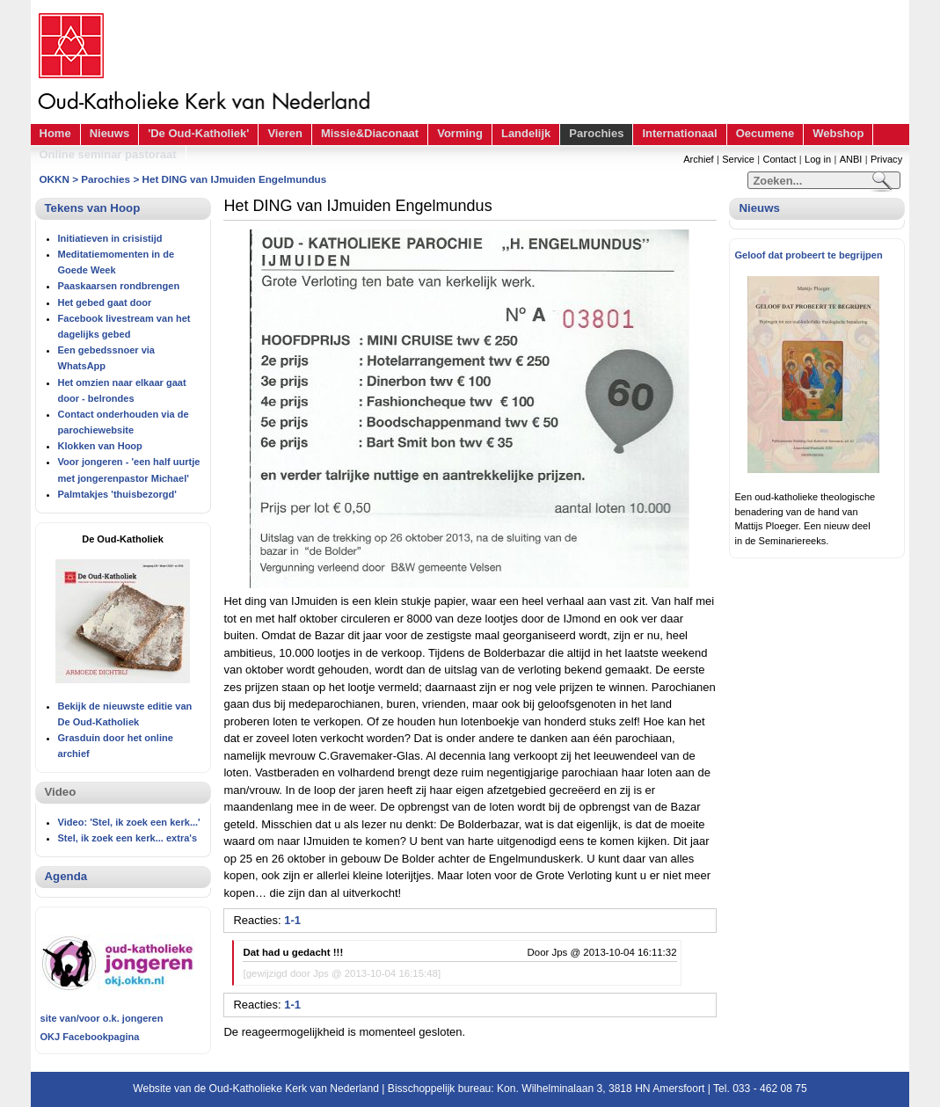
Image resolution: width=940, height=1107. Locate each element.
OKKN (54, 179)
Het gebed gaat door (105, 302)
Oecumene (765, 133)
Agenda (66, 876)
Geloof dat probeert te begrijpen (808, 255)
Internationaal (679, 133)
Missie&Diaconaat (370, 133)
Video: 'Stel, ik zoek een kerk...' (129, 822)
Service (738, 159)
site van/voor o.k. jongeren (102, 1018)
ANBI (851, 159)
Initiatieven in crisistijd (110, 238)
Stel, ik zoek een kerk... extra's (128, 838)
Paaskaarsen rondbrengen (119, 285)
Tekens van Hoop (93, 208)
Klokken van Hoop (100, 446)
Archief (698, 159)
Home (55, 133)
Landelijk (525, 133)
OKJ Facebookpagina (90, 1036)
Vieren (284, 133)
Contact (779, 159)
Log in (818, 159)
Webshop (837, 133)
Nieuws (110, 133)
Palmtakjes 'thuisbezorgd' (117, 494)
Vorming (460, 133)
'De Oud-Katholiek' (198, 133)
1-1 (292, 920)
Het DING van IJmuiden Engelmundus (234, 179)
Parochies (596, 133)
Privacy (886, 159)
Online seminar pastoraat (108, 154)
